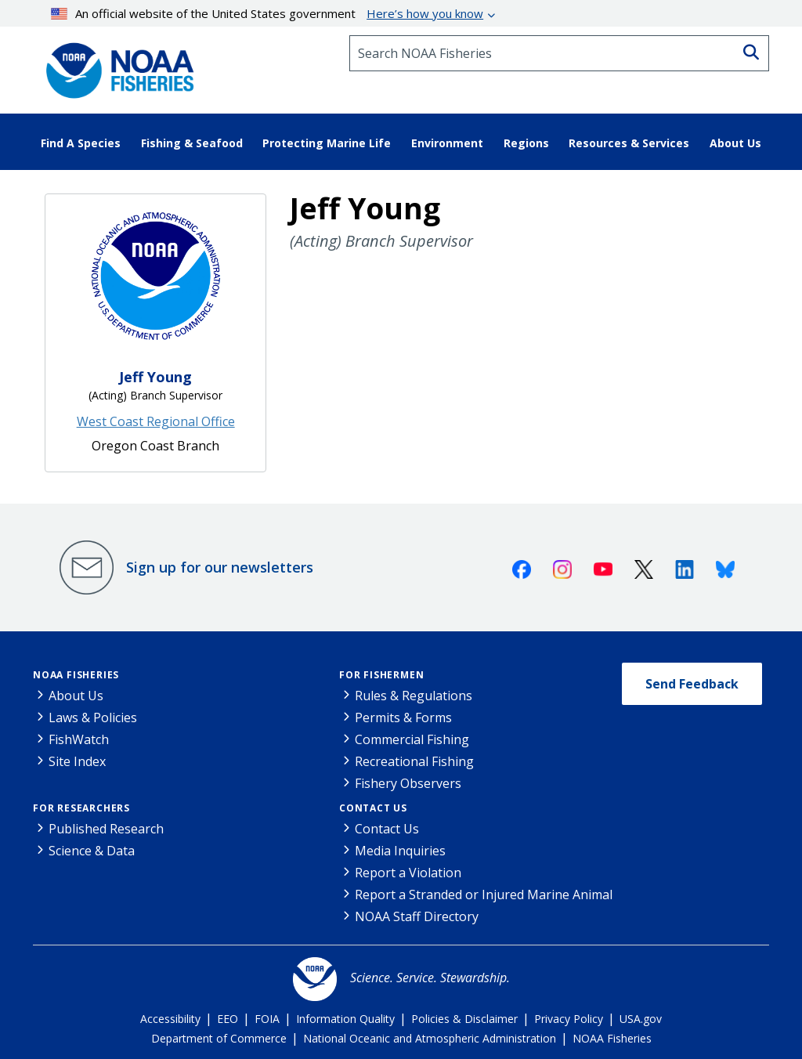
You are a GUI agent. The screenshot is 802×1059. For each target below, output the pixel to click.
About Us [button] (735, 143)
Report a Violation (408, 872)
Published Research (106, 828)
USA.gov (641, 1018)
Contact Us (373, 808)
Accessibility (170, 1018)
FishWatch (79, 739)
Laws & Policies (93, 717)
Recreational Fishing (414, 761)
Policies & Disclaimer (464, 1018)
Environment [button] (447, 143)
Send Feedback (692, 683)
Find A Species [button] (81, 143)
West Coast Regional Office (156, 421)
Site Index (77, 761)
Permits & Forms (403, 717)
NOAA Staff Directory (417, 916)
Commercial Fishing (412, 739)
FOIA (267, 1018)
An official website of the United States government (267, 13)
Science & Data (92, 850)
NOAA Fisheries (76, 674)
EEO (227, 1018)
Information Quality (345, 1018)
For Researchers (81, 808)
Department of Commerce (219, 1038)
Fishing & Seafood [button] (192, 143)
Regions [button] (526, 143)
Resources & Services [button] (629, 143)
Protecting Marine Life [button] (326, 143)
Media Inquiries (400, 850)
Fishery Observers (408, 783)
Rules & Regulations (413, 695)
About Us (76, 695)
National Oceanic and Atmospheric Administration (429, 1038)
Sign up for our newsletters (219, 567)
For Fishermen (381, 674)
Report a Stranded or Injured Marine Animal (483, 894)
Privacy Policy (568, 1018)
